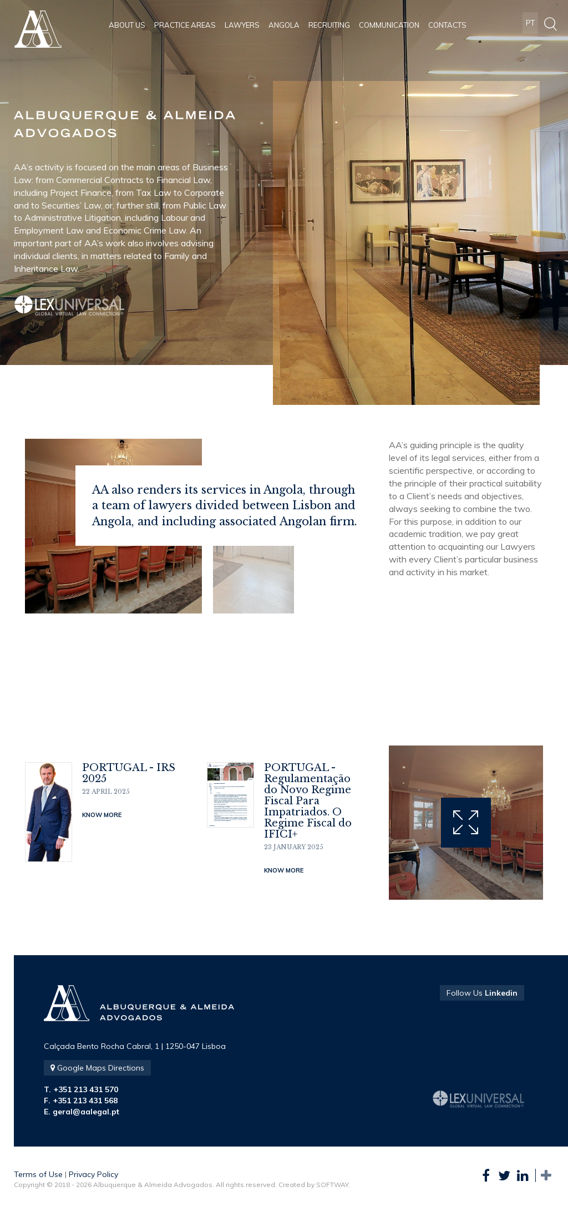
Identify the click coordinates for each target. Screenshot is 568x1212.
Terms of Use (38, 1174)
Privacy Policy (93, 1174)
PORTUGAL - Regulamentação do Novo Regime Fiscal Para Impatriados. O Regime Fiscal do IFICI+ (308, 801)
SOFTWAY (332, 1184)
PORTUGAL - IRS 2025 (128, 773)
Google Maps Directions (97, 1068)
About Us (127, 25)
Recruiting (329, 25)
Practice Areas (185, 25)
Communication (389, 25)
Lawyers (242, 25)
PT (530, 25)
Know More (101, 815)
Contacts (447, 25)
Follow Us (482, 993)
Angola (284, 25)
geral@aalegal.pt (86, 1112)
